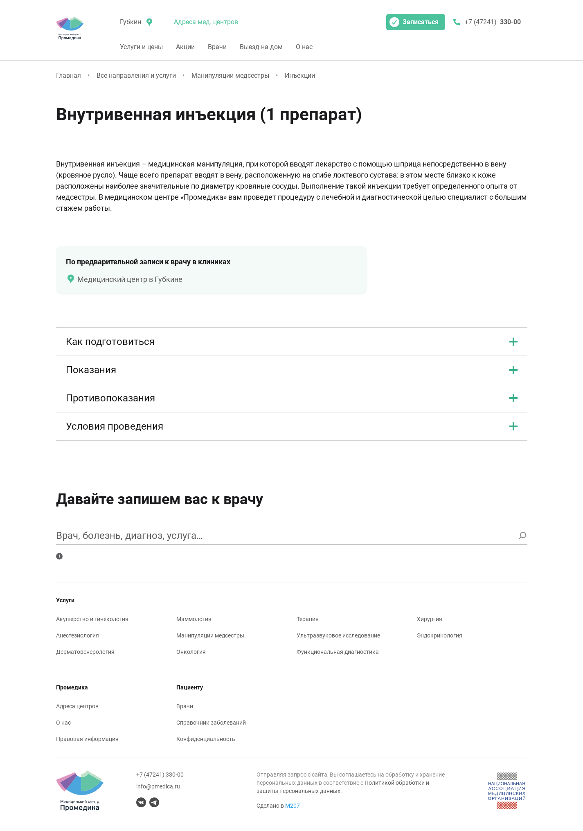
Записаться (414, 22)
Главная (68, 75)
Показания (292, 370)
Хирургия (429, 619)
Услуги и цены (141, 47)
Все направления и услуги (136, 75)
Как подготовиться (292, 341)
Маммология (194, 619)
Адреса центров (77, 706)
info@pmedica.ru (158, 786)
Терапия (308, 619)
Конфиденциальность (205, 739)
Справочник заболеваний (211, 722)
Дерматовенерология (85, 652)
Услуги (65, 600)
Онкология (191, 652)
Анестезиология (77, 635)
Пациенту (189, 687)
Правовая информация (87, 739)
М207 (292, 805)
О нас (304, 47)
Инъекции (300, 75)
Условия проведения (292, 426)
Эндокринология (439, 635)
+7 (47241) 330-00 (160, 774)
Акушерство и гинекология (92, 619)
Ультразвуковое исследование (338, 635)
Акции (185, 47)
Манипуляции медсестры (230, 75)
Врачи (217, 47)
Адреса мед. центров (206, 22)
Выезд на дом (261, 47)
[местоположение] (135, 22)
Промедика (72, 687)
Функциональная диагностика (338, 652)
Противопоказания (292, 398)
